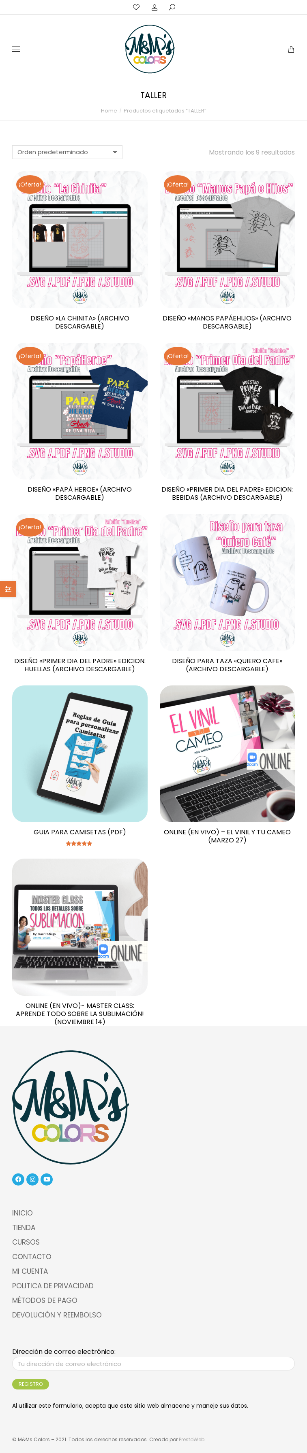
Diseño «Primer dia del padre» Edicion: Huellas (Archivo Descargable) (80, 665)
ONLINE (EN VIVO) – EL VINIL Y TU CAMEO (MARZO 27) (227, 836)
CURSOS (26, 1242)
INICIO (22, 1213)
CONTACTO (32, 1257)
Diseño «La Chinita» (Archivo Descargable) (79, 322)
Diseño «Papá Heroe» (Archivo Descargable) (80, 493)
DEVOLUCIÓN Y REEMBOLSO (57, 1315)
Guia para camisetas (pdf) (80, 832)
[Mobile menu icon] (16, 49)
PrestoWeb (191, 1439)
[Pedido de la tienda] (67, 152)
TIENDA (23, 1227)
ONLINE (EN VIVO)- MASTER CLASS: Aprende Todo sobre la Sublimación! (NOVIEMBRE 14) (80, 1014)
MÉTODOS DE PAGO (44, 1300)
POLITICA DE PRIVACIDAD (53, 1286)
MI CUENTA (30, 1271)
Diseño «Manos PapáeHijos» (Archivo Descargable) (227, 322)
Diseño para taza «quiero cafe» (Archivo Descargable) (227, 665)
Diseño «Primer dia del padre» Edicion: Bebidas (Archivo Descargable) (227, 493)
